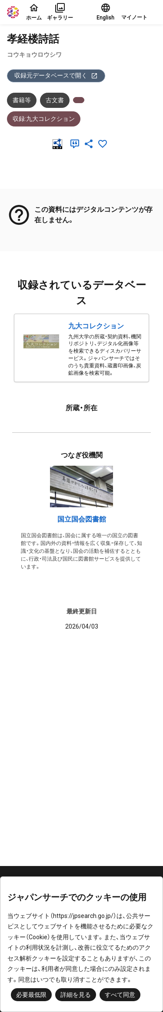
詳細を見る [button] (75, 994)
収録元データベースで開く (56, 75)
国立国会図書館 (81, 519)
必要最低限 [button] (31, 994)
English (105, 12)
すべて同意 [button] (120, 994)
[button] (138, 12)
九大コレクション (96, 326)
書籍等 (22, 100)
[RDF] (59, 144)
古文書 (55, 100)
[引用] (76, 144)
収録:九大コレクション (44, 118)
